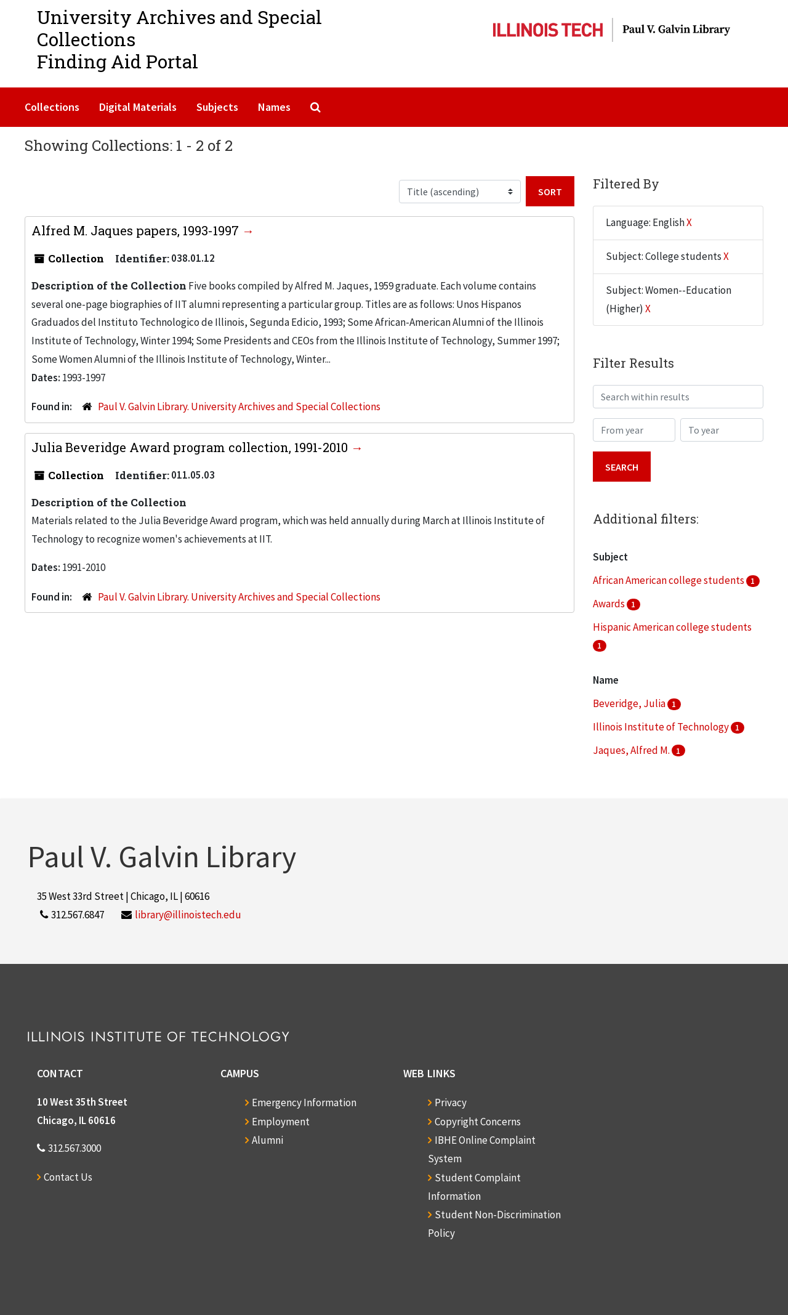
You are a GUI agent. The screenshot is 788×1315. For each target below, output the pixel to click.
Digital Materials (138, 107)
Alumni (267, 1140)
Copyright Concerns (478, 1121)
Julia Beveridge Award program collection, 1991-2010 (191, 447)
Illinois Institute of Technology (662, 727)
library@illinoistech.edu (188, 914)
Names (274, 107)
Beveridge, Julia (630, 703)
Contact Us (68, 1177)
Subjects (217, 107)
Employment (281, 1121)
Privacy (451, 1102)
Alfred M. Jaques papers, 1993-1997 (136, 230)
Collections (52, 107)
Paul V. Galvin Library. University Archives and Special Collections (239, 406)
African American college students (669, 580)
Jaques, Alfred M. (632, 750)
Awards (610, 603)
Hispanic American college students (672, 627)
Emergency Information (304, 1102)
